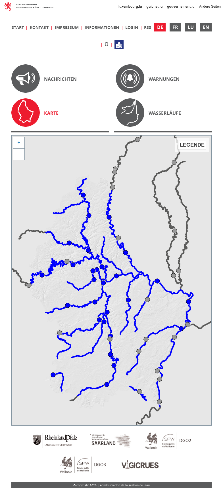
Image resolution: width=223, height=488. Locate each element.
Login (132, 27)
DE (160, 27)
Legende (192, 145)
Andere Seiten (210, 7)
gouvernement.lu (181, 7)
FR (175, 27)
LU (191, 27)
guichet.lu (155, 7)
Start (18, 27)
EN (206, 27)
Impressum (67, 27)
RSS (147, 27)
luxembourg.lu (130, 7)
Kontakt (40, 27)
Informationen (102, 27)
